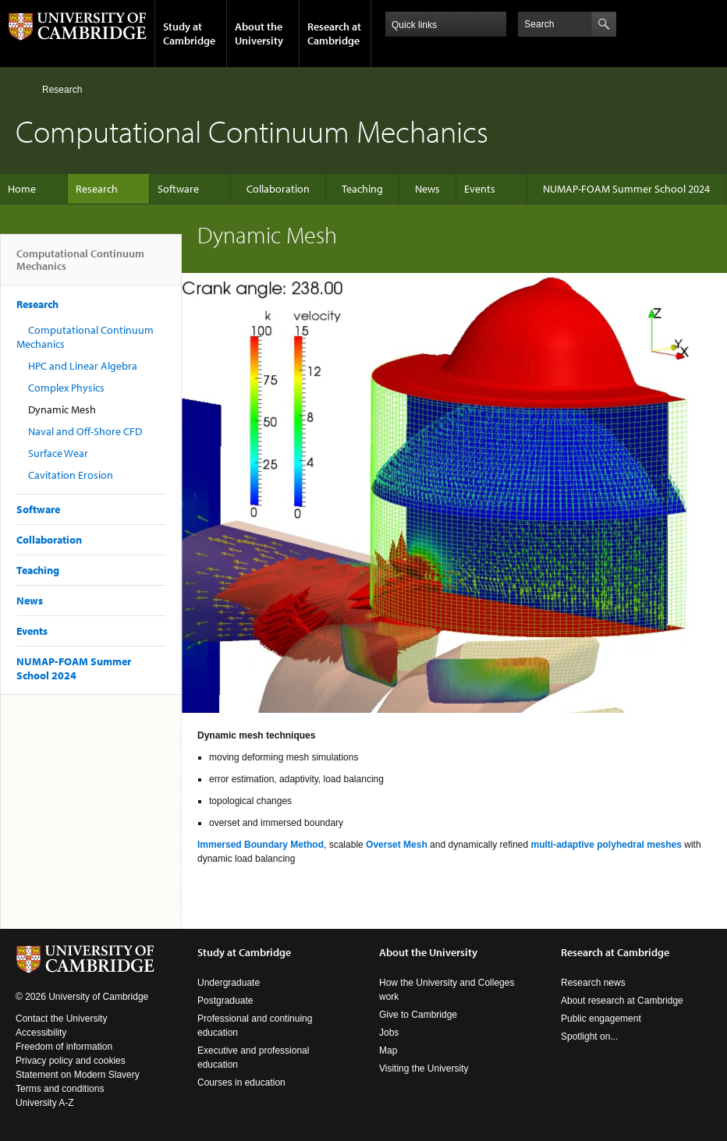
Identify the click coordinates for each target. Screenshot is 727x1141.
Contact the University (61, 1018)
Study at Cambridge (189, 33)
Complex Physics (66, 388)
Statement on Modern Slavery (78, 1074)
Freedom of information (64, 1046)
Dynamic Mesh (62, 409)
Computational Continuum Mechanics (80, 265)
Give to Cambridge (418, 1014)
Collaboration (278, 189)
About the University (259, 33)
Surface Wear (58, 453)
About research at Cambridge (622, 1000)
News (427, 189)
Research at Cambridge (334, 33)
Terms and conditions (60, 1088)
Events (479, 189)
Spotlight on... (589, 1036)
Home (22, 89)
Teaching (362, 189)
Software (178, 189)
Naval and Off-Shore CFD (85, 431)
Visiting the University (424, 1068)
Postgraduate (225, 1000)
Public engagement (601, 1018)
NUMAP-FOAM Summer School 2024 (626, 189)
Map (388, 1050)
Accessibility (41, 1032)
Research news (593, 982)
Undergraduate (228, 982)
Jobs (389, 1032)
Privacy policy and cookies (71, 1060)
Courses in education (241, 1082)
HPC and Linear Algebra (82, 366)
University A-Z (45, 1102)
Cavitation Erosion (70, 475)
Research (62, 89)
